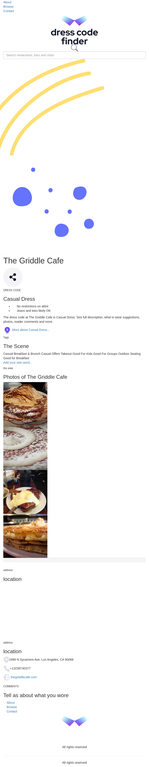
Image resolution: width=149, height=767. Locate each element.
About (7, 2)
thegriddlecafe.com (24, 677)
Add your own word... (17, 362)
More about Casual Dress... (26, 330)
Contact (8, 11)
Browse (8, 6)
